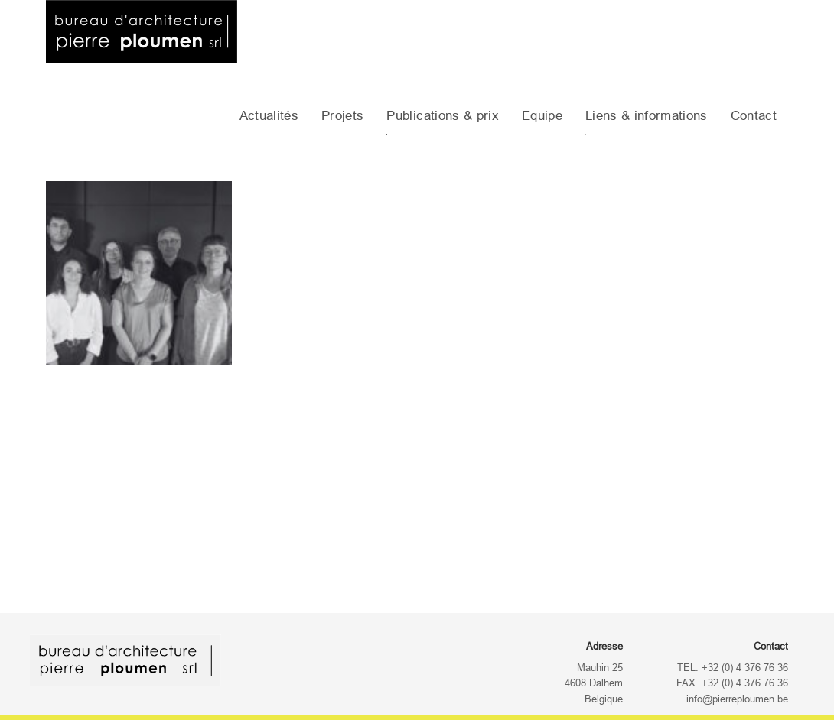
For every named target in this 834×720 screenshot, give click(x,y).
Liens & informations (646, 116)
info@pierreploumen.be (737, 699)
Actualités (268, 116)
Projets (342, 116)
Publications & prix (442, 116)
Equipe (542, 116)
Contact (754, 116)
